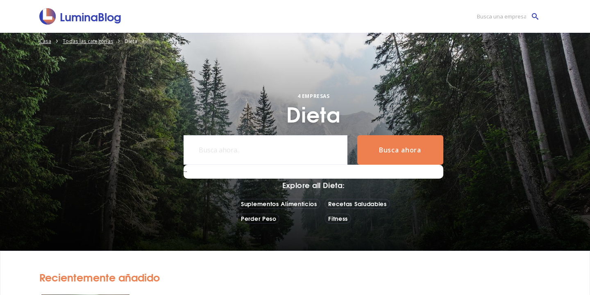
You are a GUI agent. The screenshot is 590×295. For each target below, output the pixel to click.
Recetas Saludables (357, 203)
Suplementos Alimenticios (279, 203)
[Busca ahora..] (265, 150)
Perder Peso (259, 218)
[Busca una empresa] (505, 16)
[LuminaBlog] (80, 16)
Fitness (338, 218)
